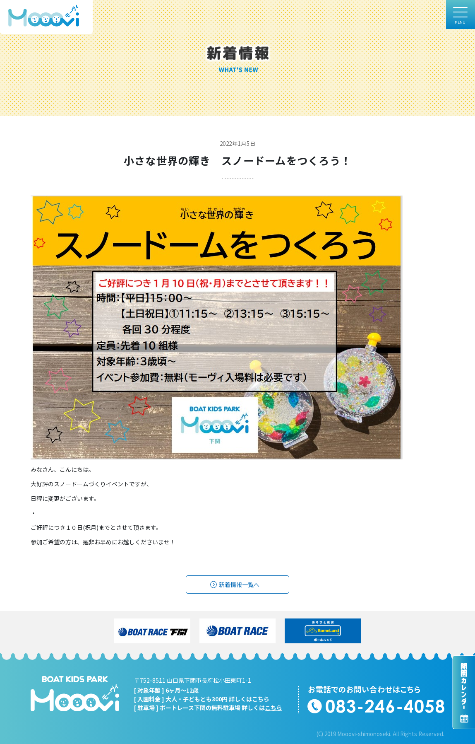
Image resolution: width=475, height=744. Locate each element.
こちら (260, 699)
